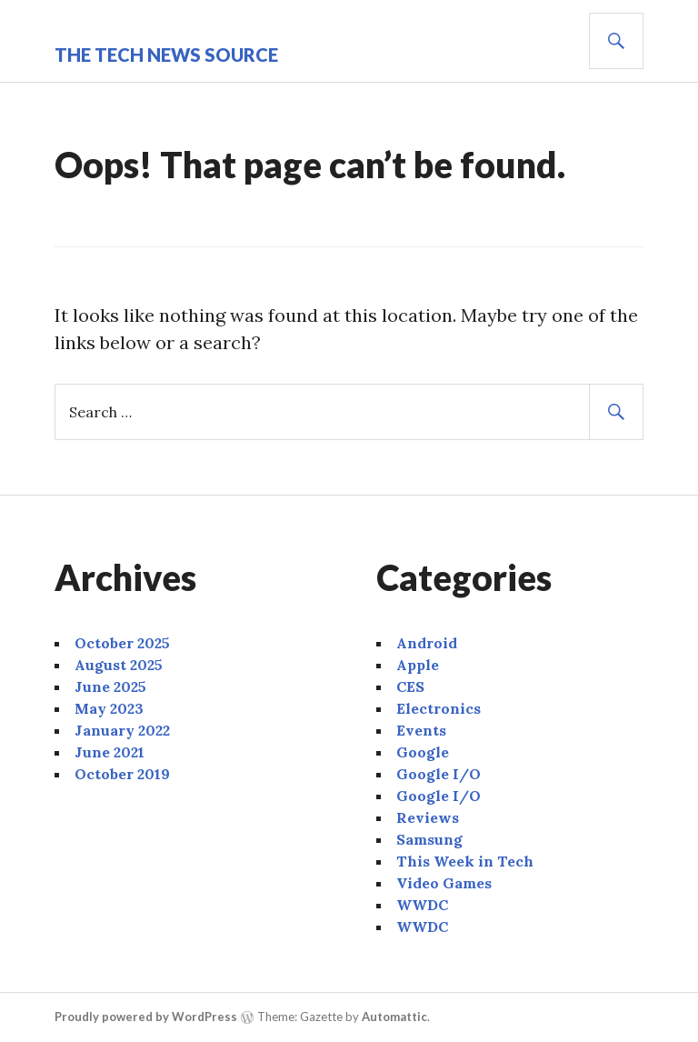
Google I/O (438, 774)
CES (410, 686)
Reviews (427, 817)
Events (421, 730)
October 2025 (122, 643)
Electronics (438, 708)
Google (422, 752)
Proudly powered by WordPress (146, 1016)
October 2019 (122, 774)
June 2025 (110, 686)
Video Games (444, 883)
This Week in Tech (464, 861)
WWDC (422, 905)
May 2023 (109, 708)
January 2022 (122, 730)
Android (426, 643)
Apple (417, 665)
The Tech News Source (166, 54)
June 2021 (110, 752)
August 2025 (119, 665)
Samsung (429, 839)
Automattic (394, 1016)
